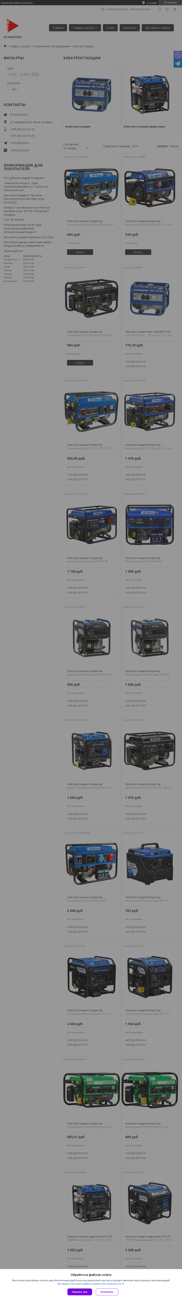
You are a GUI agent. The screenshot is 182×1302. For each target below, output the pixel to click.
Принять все (79, 1292)
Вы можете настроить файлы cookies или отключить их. (90, 1283)
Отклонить (107, 1292)
